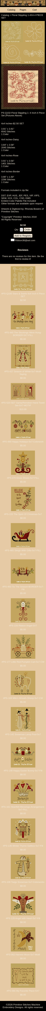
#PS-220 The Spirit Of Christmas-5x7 (23, 514)
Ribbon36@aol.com (25, 240)
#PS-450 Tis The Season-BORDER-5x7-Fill (23, 588)
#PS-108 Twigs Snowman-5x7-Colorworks (23, 882)
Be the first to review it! (29, 257)
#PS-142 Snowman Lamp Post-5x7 (23, 734)
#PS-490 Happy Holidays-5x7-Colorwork (23, 441)
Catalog (5, 15)
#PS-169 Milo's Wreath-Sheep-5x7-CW (23, 698)
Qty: (16, 229)
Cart (35, 9)
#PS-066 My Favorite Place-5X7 (23, 991)
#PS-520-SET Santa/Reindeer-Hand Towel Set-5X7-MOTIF (23, 404)
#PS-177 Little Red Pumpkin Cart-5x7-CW (23, 662)
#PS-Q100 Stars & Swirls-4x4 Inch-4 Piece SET (23, 295)
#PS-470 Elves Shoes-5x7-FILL (23, 478)
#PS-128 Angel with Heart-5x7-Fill (23, 918)
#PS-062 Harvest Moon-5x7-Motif (23, 954)
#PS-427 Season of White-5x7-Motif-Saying (23, 372)
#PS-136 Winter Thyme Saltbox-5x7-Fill (23, 846)
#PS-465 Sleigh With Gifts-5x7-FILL (23, 550)
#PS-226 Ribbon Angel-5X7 (23, 625)
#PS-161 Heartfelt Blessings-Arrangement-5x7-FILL (23, 808)
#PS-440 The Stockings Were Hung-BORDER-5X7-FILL (23, 333)
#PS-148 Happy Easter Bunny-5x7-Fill (23, 770)
